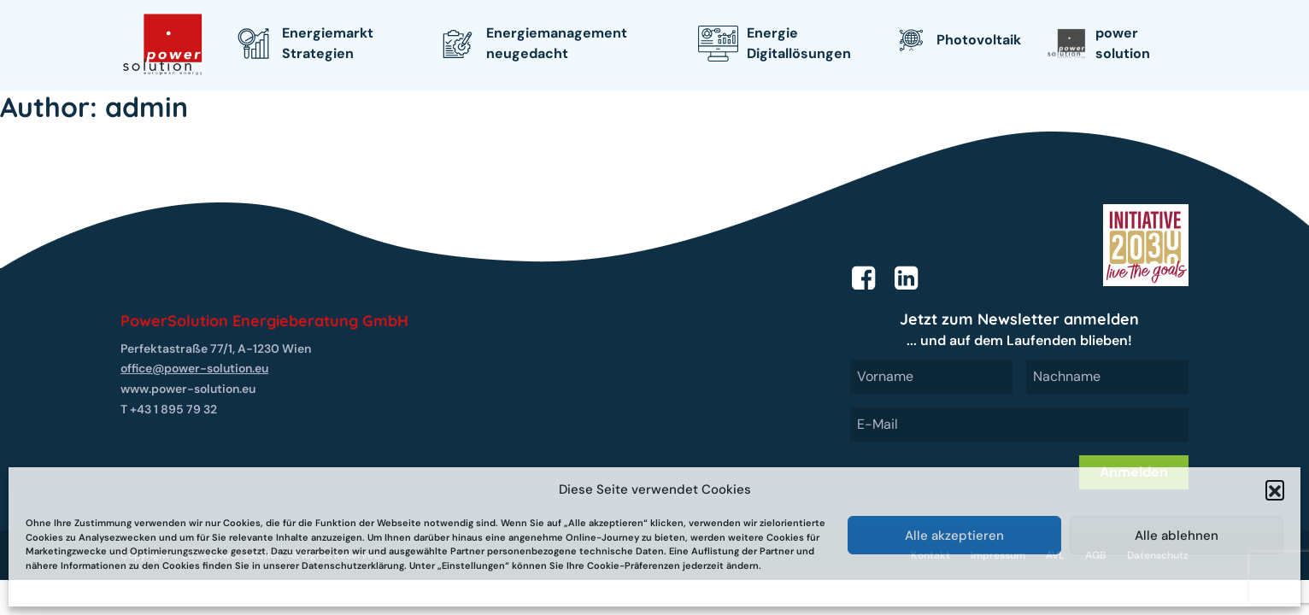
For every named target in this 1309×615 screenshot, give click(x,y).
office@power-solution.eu (194, 368)
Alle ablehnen (1176, 535)
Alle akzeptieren (954, 535)
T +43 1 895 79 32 (168, 409)
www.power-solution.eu (187, 388)
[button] (1274, 489)
